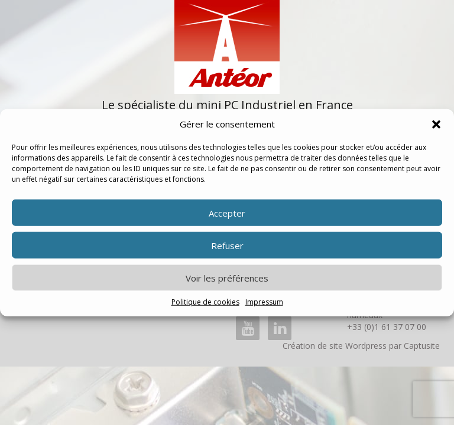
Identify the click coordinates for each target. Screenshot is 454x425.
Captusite (422, 345)
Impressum (264, 302)
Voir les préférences (227, 278)
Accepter (227, 213)
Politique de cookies (205, 302)
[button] (436, 124)
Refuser (227, 245)
